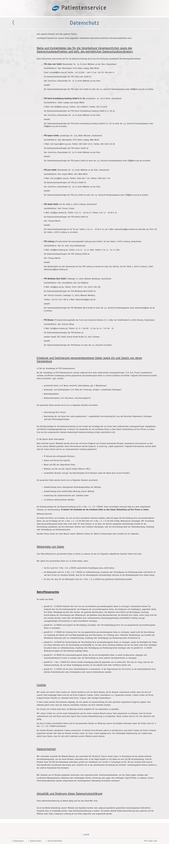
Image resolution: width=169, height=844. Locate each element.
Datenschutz (33, 841)
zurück (84, 834)
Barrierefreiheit (53, 841)
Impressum (16, 841)
